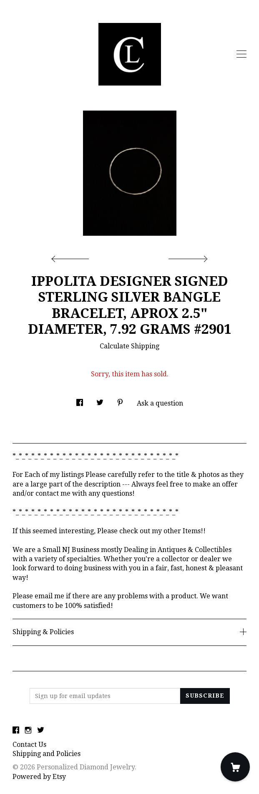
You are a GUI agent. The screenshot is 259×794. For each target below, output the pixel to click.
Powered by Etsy (39, 777)
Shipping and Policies (46, 754)
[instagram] (28, 731)
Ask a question (160, 403)
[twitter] (40, 731)
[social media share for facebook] (79, 400)
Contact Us (29, 745)
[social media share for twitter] (99, 400)
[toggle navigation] (241, 54)
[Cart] (235, 766)
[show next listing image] (187, 256)
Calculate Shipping (129, 346)
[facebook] (16, 731)
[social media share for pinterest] (120, 400)
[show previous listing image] (72, 256)
